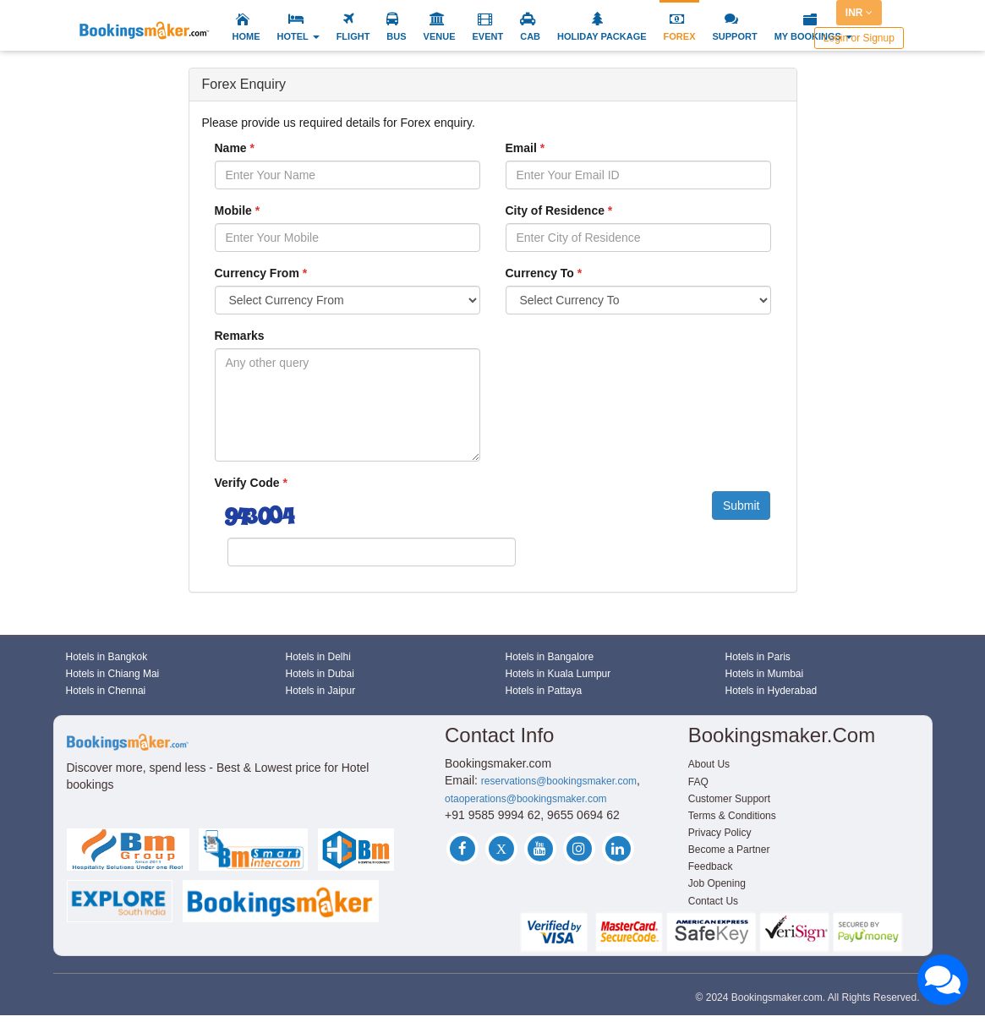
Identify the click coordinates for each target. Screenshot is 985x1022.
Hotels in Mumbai (764, 674)
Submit (741, 505)
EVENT (488, 36)
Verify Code (247, 482)
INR (859, 13)
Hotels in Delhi (318, 657)
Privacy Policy (720, 833)
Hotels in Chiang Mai (113, 674)
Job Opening (717, 883)
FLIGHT (353, 36)
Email (521, 148)
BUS (396, 36)
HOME (246, 36)
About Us (709, 764)
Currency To (540, 273)
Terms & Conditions (732, 816)
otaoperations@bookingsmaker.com (526, 799)
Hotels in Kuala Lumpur (558, 674)
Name (231, 148)
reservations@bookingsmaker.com (559, 781)
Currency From (257, 273)
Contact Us (713, 901)
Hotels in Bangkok (107, 657)
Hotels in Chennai (106, 691)
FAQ (698, 782)
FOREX (680, 36)
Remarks (240, 335)
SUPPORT (734, 36)
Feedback (710, 866)
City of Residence (555, 210)
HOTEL (298, 36)
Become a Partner (729, 849)
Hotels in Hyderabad (771, 691)
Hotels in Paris (758, 657)
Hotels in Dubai (320, 674)
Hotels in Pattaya (544, 691)
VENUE (440, 36)
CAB (530, 36)
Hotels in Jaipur (321, 691)
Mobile (233, 210)
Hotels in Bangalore (550, 657)
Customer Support (729, 799)
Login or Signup (859, 38)
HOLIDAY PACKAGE (602, 36)
